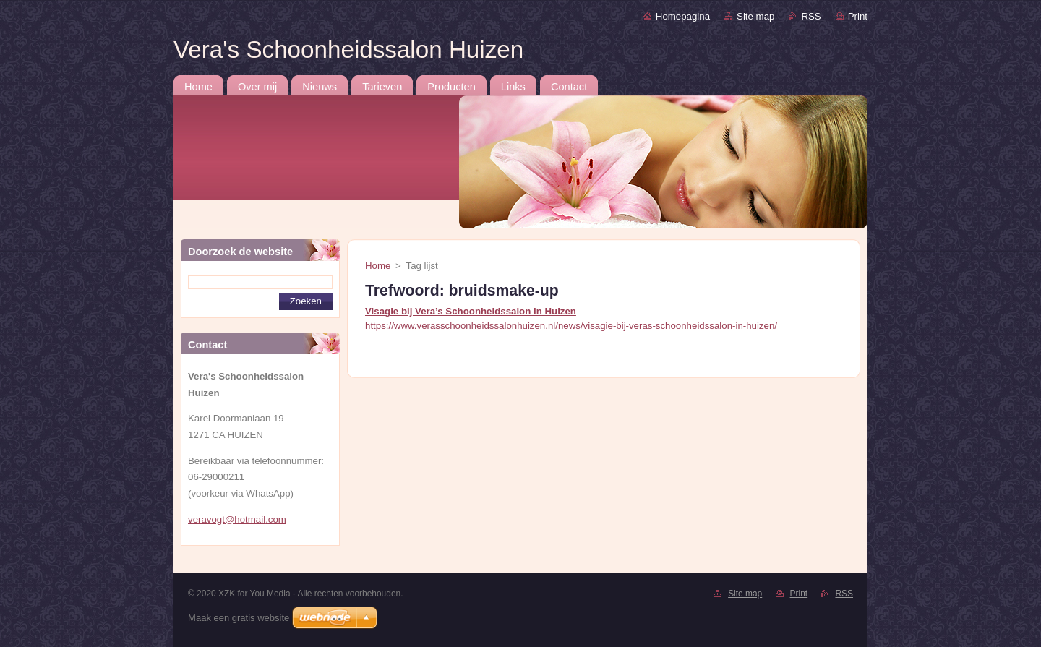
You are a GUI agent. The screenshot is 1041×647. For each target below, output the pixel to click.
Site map (755, 16)
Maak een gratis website (238, 617)
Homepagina (683, 16)
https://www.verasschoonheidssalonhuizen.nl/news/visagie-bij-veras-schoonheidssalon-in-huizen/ (571, 325)
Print (858, 16)
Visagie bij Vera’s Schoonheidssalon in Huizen (470, 311)
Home (377, 265)
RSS (811, 16)
